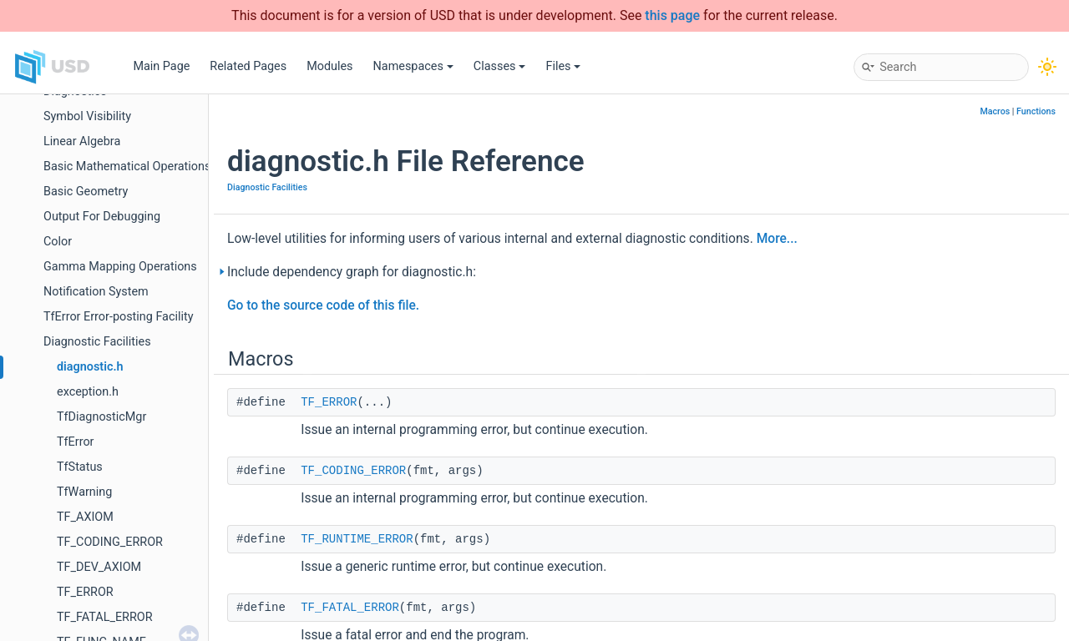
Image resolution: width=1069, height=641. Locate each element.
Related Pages (248, 66)
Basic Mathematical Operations (126, 166)
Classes (500, 66)
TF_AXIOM (85, 517)
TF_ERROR (85, 592)
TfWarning (84, 492)
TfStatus (80, 467)
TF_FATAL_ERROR (105, 617)
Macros (995, 111)
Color (57, 242)
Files (562, 66)
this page (672, 15)
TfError (75, 442)
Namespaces (413, 66)
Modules (329, 66)
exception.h (88, 392)
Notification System (96, 292)
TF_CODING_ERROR (110, 542)
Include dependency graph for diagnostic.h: (351, 272)
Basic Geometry (85, 191)
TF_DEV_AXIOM (99, 567)
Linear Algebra (81, 141)
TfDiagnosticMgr (101, 417)
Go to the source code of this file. (323, 305)
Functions (1036, 111)
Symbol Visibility (87, 116)
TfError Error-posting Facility (118, 317)
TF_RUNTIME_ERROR (357, 539)
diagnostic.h (90, 367)
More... (777, 238)
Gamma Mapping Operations (120, 267)
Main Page (161, 66)
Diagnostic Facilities (97, 342)
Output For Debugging (101, 216)
